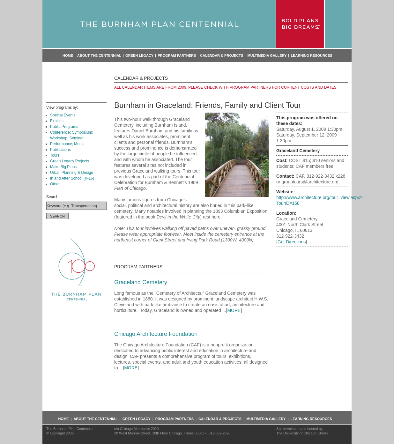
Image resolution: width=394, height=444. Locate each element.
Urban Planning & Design (71, 172)
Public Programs (64, 126)
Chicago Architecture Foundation (155, 334)
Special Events (62, 115)
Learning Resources (311, 55)
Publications (60, 149)
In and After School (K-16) (72, 178)
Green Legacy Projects (69, 161)
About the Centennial (99, 55)
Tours (54, 155)
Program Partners (177, 55)
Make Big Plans (63, 167)
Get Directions (292, 241)
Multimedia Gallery (266, 55)
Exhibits (56, 121)
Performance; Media (67, 144)
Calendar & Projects (221, 55)
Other (55, 184)
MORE (234, 310)
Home (68, 55)
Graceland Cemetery (140, 282)
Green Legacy (139, 55)
